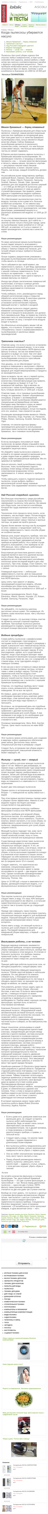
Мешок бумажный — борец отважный (21, 42)
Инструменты (10, 1330)
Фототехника (10, 1307)
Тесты (11, 25)
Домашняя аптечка (12, 1296)
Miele (21, 1216)
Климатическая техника (14, 1302)
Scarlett (3, 1218)
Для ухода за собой (12, 1294)
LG (18, 1216)
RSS (44, 1226)
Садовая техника (11, 1333)
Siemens (10, 1218)
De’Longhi (12, 1216)
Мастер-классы (41, 25)
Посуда (7, 1299)
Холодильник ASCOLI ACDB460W (24, 1491)
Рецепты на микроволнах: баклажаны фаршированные (22, 1388)
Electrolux (31, 1214)
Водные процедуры (14, 48)
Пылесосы (25, 1221)
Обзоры (10, 30)
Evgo (14, 1220)
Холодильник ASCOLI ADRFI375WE (24, 1478)
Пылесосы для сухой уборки (11, 1221)
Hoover (37, 1218)
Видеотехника (10, 1315)
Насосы (7, 1328)
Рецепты (31, 25)
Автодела (8, 1325)
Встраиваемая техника (14, 1276)
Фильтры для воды (12, 1286)
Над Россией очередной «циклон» (20, 46)
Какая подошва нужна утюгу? (13, 1364)
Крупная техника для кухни (18, 1214)
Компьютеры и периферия (15, 1309)
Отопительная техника (14, 1304)
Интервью (24, 26)
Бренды (31, 26)
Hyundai (28, 1220)
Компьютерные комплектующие (18, 1312)
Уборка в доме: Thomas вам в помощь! (16, 1439)
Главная (3, 30)
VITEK (21, 1218)
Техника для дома (38, 1220)
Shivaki (16, 1218)
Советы (24, 25)
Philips (26, 1218)
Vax (18, 1220)
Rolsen (32, 1218)
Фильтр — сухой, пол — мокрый (19, 50)
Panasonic (32, 1216)
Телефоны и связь (12, 1320)
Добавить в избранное (9, 2)
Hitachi (26, 1216)
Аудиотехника (10, 1317)
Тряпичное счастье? (14, 44)
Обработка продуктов (13, 1281)
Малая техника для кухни (15, 1278)
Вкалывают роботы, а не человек (19, 52)
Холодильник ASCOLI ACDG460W (24, 1504)
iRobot (3, 1220)
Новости (5, 25)
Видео (17, 26)
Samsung (40, 1216)
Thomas (43, 1218)
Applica (22, 1220)
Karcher (8, 1220)
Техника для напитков (14, 1283)
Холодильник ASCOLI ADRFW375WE (25, 1465)
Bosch (37, 1214)
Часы (6, 1322)
